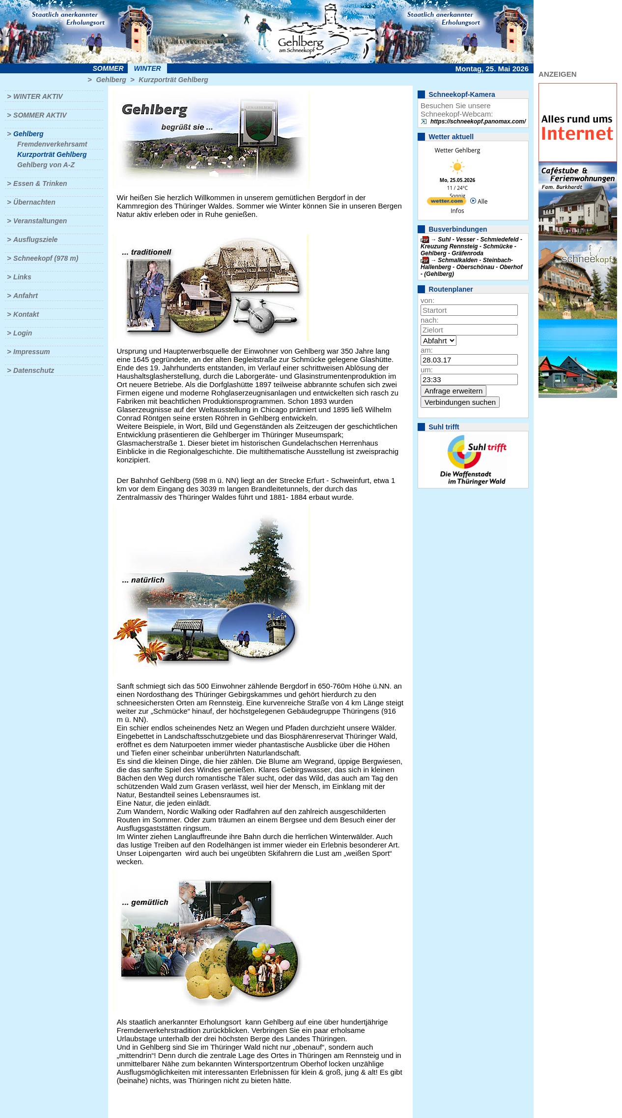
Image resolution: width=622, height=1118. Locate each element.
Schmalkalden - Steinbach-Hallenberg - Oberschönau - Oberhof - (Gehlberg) (471, 267)
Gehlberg (111, 80)
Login (22, 333)
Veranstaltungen (40, 221)
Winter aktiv (38, 96)
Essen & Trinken (40, 183)
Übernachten (34, 202)
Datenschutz (33, 370)
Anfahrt (25, 296)
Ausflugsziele (35, 239)
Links (22, 277)
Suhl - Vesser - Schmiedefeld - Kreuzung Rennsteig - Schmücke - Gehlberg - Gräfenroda (471, 246)
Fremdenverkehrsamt (52, 144)
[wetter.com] (446, 203)
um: (427, 369)
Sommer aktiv (39, 115)
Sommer (108, 68)
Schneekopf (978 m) (45, 258)
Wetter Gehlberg (457, 150)
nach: (430, 320)
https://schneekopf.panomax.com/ (478, 121)
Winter (147, 68)
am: (427, 350)
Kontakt (26, 314)
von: (427, 300)
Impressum (31, 352)
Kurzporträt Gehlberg (173, 80)
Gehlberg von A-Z (46, 165)
